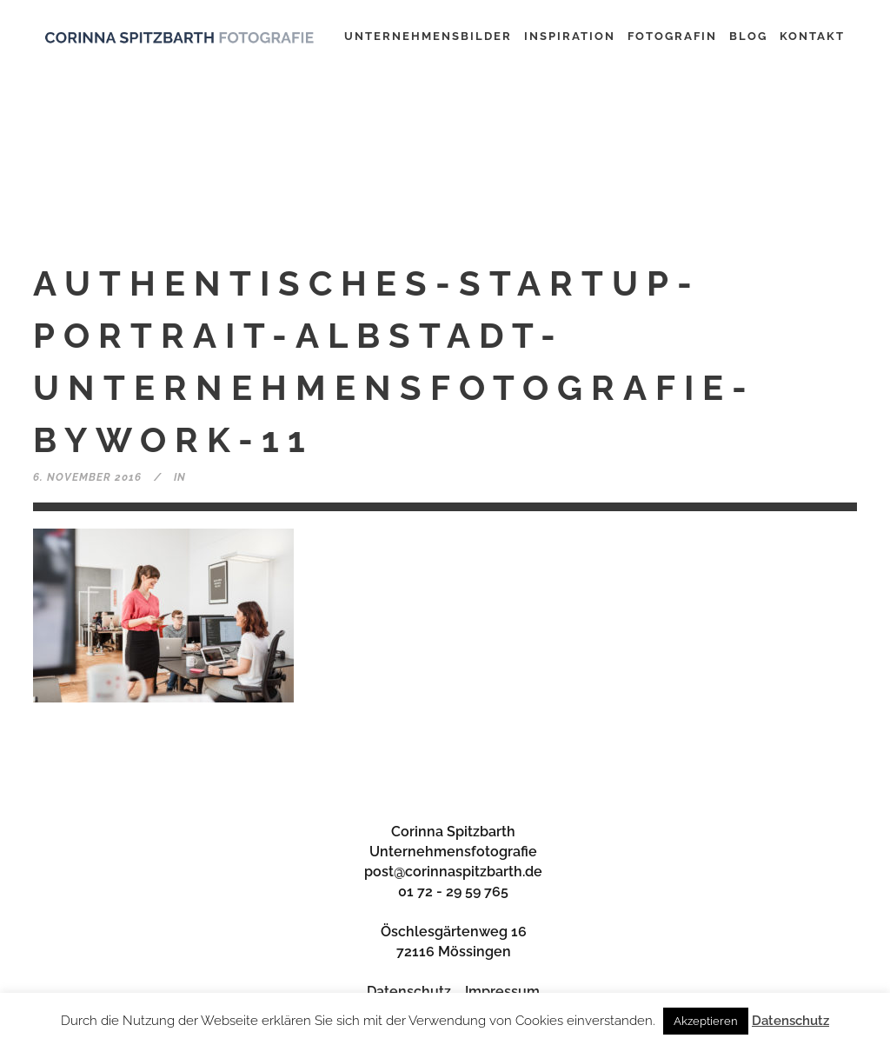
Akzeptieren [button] (706, 1021)
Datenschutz (409, 991)
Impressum (502, 991)
